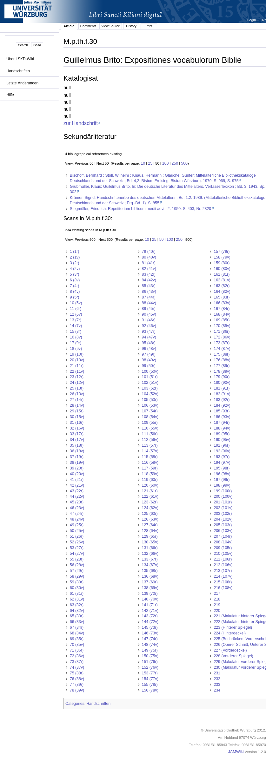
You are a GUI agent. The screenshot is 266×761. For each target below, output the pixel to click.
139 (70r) (150, 593)
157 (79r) (221, 251)
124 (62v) (150, 508)
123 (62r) (150, 502)
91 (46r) (149, 320)
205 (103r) (223, 525)
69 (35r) (76, 639)
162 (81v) (222, 280)
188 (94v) (222, 428)
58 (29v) (77, 576)
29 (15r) (76, 411)
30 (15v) (77, 417)
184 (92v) (222, 405)
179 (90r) (221, 377)
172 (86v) (222, 337)
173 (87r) (221, 343)
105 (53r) (150, 399)
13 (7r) (75, 320)
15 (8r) (75, 331)
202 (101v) (223, 508)
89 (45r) (149, 308)
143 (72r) (150, 616)
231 (217, 673)
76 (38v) (77, 679)
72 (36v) (77, 656)
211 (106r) (223, 559)
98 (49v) (149, 360)
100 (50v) (150, 371)
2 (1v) (75, 257)
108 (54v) (150, 417)
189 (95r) (221, 434)
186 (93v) (222, 417)
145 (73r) (150, 627)
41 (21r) (76, 479)
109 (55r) (150, 422)
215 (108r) (223, 582)
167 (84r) (221, 308)
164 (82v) (222, 291)
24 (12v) (77, 382)
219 (217, 605)
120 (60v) (150, 485)
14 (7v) (76, 326)
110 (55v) (150, 428)
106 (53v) (150, 405)
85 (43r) (149, 286)
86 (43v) (149, 291)
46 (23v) (77, 508)
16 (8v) (76, 337)
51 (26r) (76, 536)
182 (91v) (222, 394)
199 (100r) (223, 491)
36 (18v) (77, 451)
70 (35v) (77, 644)
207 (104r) (223, 536)
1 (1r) (74, 251)
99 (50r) (149, 366)
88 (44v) (149, 303)
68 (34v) (77, 633)
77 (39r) (76, 684)
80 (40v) (149, 257)
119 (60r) (150, 479)
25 (150, 163)
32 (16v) (77, 428)
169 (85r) (221, 320)
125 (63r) (150, 513)
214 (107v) (223, 576)
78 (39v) (77, 690)
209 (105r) (223, 548)
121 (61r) (150, 491)
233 (217, 684)
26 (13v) (77, 394)
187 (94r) (221, 422)
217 (217, 593)
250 (175, 163)
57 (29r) (76, 570)
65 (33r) (76, 616)
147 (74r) (150, 639)
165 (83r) (221, 297)
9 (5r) (74, 297)
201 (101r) (223, 502)
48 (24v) (77, 519)
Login (252, 20)
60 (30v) (77, 588)
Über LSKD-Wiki (20, 59)
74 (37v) (77, 667)
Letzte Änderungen (22, 83)
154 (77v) (150, 679)
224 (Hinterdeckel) (230, 633)
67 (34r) (76, 627)
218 (217, 599)
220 (217, 610)
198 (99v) (222, 485)
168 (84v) (222, 314)
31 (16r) (76, 422)
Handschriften (18, 71)
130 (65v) (150, 542)
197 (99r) (221, 479)
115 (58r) (150, 457)
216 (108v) (223, 588)
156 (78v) (150, 690)
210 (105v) (223, 553)
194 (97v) (222, 462)
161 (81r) (221, 274)
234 (217, 690)
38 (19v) (77, 462)
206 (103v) (223, 530)
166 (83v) (222, 303)
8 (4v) (75, 291)
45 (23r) (76, 502)
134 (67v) (150, 565)
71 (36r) (76, 650)
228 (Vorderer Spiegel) (233, 656)
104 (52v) (150, 394)
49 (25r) (76, 525)
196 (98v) (222, 474)
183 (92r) (221, 399)
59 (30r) (76, 582)
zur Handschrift (80, 123)
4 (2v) (75, 268)
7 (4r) (74, 286)
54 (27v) (77, 553)
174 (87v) (222, 348)
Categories (74, 703)
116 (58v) (150, 462)
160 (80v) (222, 268)
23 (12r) (76, 377)
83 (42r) (149, 274)
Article (69, 26)
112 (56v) (150, 439)
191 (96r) (221, 445)
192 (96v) (222, 451)
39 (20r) (76, 468)
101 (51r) (150, 377)
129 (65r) (150, 536)
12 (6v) (76, 314)
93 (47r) (149, 331)
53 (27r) (76, 548)
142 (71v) (150, 610)
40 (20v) (77, 474)
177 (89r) (221, 366)
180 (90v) (222, 382)
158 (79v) (222, 257)
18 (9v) (76, 348)
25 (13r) (76, 388)
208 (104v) (223, 542)
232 (217, 679)
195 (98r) (221, 468)
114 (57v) (150, 451)
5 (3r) (74, 274)
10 (143, 163)
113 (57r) (150, 445)
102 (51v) (150, 382)
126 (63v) (150, 519)
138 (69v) (150, 588)
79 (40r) (149, 251)
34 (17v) (77, 439)
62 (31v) (77, 599)
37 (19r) (76, 457)
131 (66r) (150, 548)
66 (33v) (77, 622)
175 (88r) (221, 354)
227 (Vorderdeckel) (230, 650)
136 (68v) (150, 576)
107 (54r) (150, 411)
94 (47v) (149, 337)
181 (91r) (221, 388)
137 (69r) (150, 582)
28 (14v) (77, 405)
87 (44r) (149, 297)
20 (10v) (77, 360)
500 (184, 163)
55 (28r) (76, 559)
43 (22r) (76, 491)
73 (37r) (76, 661)
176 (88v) (222, 360)
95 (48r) (149, 343)
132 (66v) (150, 553)
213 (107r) (223, 570)
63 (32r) (76, 605)
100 (165, 163)
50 (161, 239)
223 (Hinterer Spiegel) (233, 627)
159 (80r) (221, 263)
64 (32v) (77, 610)
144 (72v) (150, 622)
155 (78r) (150, 684)
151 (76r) (150, 661)
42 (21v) (77, 485)
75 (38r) (76, 673)
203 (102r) (223, 513)
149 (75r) (150, 650)
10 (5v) (76, 303)
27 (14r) (76, 399)
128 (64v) (150, 530)
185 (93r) (221, 411)
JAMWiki (235, 752)
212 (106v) (223, 565)
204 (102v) (223, 519)
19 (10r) (76, 354)
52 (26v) (77, 542)
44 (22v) (77, 496)
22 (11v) (77, 371)
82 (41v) (149, 268)
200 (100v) (223, 496)
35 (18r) (76, 445)
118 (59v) (150, 474)
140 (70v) (150, 599)
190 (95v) (222, 439)
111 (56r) (150, 434)
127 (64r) (150, 525)
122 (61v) (150, 496)
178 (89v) (222, 371)
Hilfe (10, 95)
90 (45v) (149, 314)
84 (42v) (149, 280)
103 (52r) (150, 388)
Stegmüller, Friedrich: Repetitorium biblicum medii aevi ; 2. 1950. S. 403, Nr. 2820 (140, 209)
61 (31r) (76, 593)
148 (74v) (150, 644)
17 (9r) (75, 343)
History (131, 26)
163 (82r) (221, 286)
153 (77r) (150, 673)
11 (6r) (75, 308)
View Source (110, 26)
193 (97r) (221, 457)
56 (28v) (77, 565)
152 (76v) (150, 667)
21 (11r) (76, 366)
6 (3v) (75, 280)
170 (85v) (222, 326)
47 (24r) (76, 513)
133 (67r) (150, 559)
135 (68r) (150, 570)
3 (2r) (74, 263)
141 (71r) (150, 605)
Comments (88, 26)
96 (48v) (149, 348)
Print (148, 26)
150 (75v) (150, 656)
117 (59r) (150, 468)
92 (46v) (149, 326)
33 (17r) (76, 434)
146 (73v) (150, 633)
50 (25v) (77, 530)
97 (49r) (149, 354)
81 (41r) (149, 263)
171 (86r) (221, 331)
